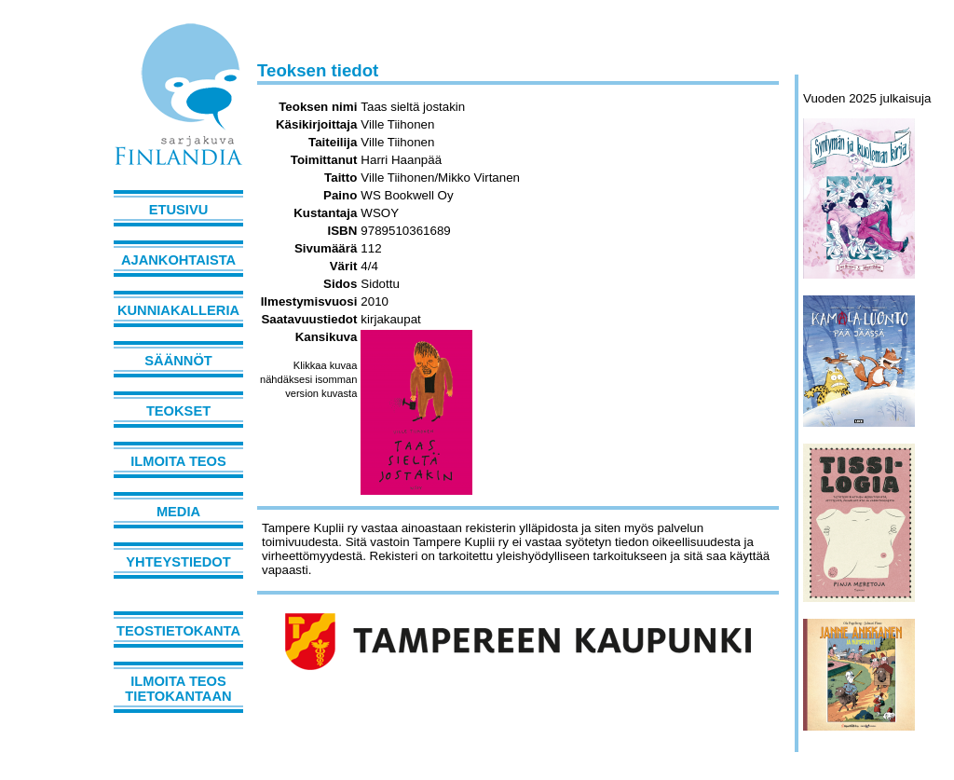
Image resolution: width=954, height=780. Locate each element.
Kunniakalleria (178, 310)
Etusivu (179, 209)
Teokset (178, 411)
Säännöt (177, 360)
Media (178, 511)
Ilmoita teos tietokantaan (178, 689)
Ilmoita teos (178, 461)
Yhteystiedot (178, 561)
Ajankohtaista (178, 260)
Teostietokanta (178, 630)
